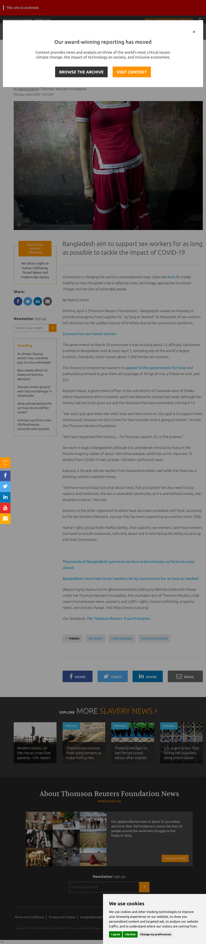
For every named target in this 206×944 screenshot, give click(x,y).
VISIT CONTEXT (132, 72)
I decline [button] (130, 934)
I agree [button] (115, 934)
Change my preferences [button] (155, 934)
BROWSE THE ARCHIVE (81, 72)
